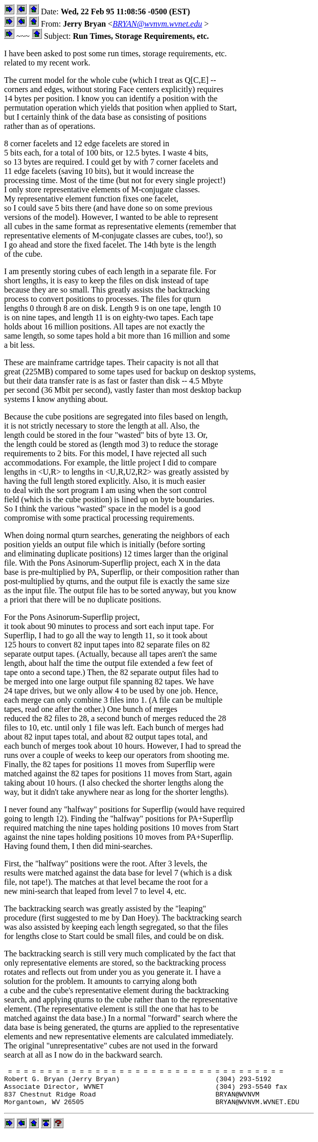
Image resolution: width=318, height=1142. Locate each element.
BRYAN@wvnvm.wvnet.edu (157, 23)
